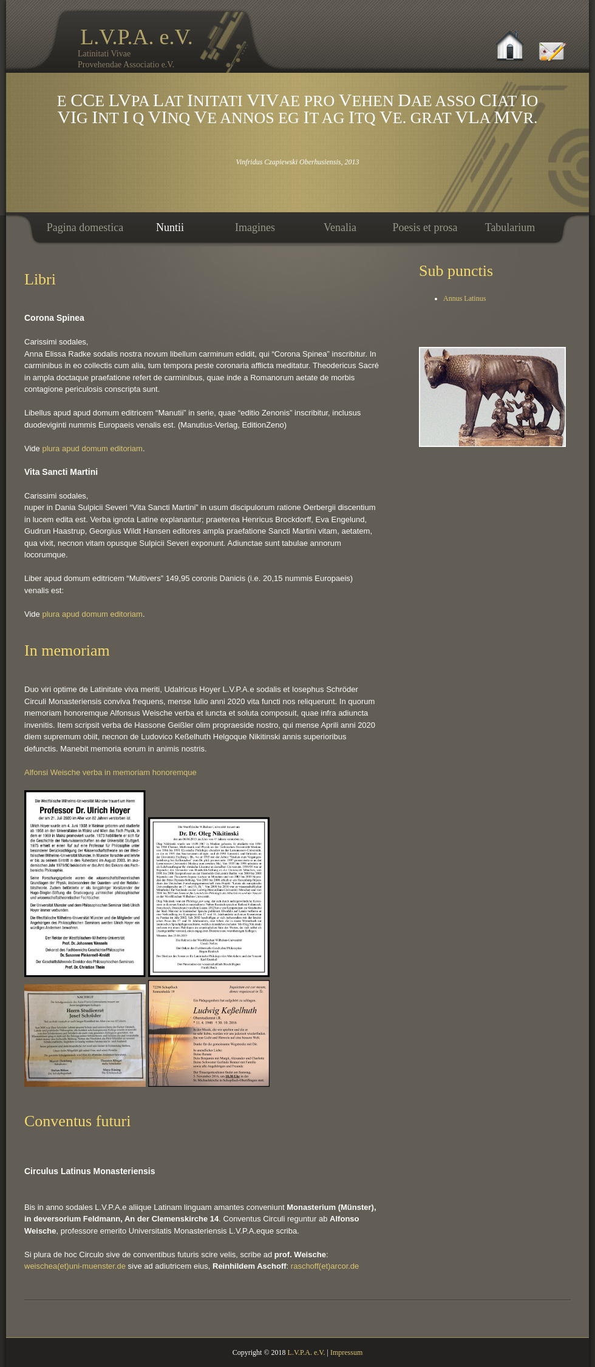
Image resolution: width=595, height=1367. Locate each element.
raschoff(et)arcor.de (325, 1266)
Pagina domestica (85, 227)
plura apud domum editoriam (92, 448)
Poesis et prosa (425, 227)
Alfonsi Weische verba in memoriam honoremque (110, 772)
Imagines (255, 227)
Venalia (340, 227)
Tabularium (510, 227)
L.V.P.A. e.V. (153, 47)
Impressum (346, 1352)
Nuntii (170, 227)
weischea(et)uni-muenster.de (75, 1266)
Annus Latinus (464, 298)
